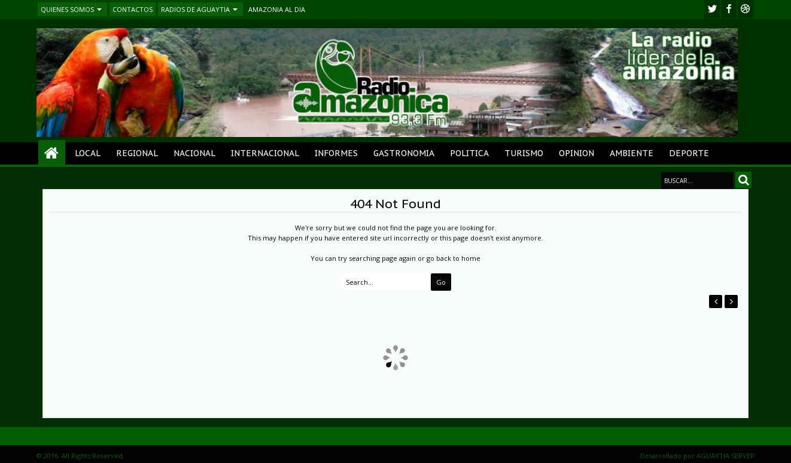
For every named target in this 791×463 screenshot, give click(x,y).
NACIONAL (194, 153)
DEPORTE (689, 153)
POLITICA (469, 153)
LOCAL (88, 153)
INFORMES (336, 153)
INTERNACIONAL (265, 153)
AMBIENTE (631, 153)
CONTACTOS (132, 9)
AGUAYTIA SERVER (725, 455)
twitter (712, 9)
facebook (729, 9)
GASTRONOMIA (403, 153)
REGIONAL (137, 153)
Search (743, 180)
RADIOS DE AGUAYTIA (195, 9)
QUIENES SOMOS (67, 9)
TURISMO (523, 153)
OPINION (576, 153)
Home (51, 153)
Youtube (745, 9)
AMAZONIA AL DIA (276, 9)
